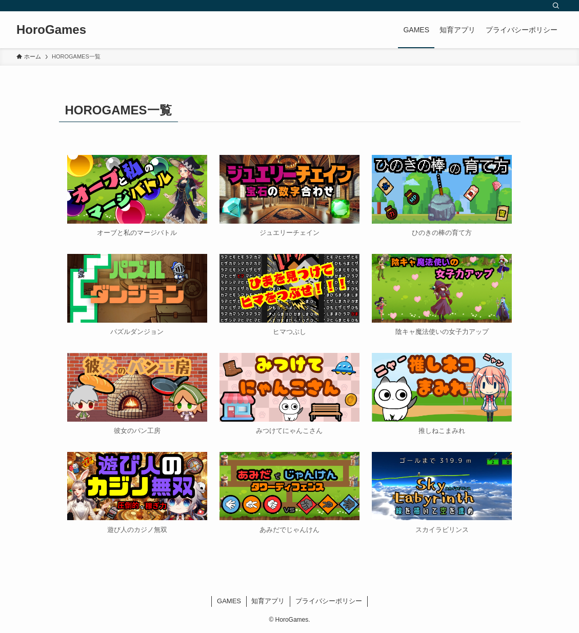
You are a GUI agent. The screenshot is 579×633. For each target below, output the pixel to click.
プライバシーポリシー (328, 601)
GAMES (229, 601)
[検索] (556, 5)
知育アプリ (268, 601)
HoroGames (51, 30)
